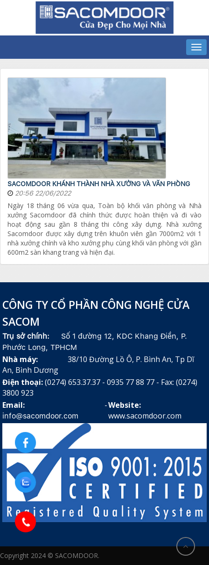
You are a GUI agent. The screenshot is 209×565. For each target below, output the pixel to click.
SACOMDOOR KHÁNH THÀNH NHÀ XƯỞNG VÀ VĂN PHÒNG (98, 184)
